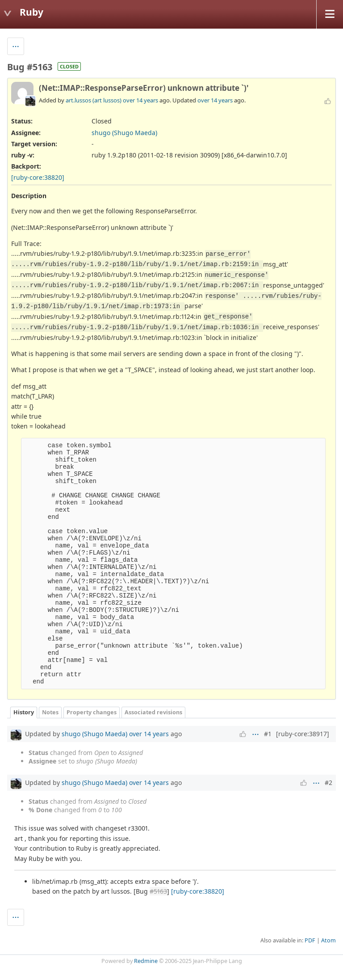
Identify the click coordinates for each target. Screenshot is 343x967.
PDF (310, 940)
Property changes (92, 712)
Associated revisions (153, 712)
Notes (50, 712)
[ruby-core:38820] (37, 177)
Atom (328, 940)
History (23, 712)
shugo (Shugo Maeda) (124, 132)
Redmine (146, 961)
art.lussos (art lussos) (93, 100)
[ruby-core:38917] (302, 733)
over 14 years (140, 100)
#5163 (158, 891)
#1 (268, 733)
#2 (328, 782)
